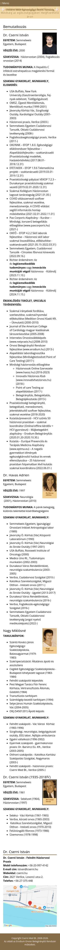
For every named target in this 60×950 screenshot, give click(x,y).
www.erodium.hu (34, 349)
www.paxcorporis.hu (36, 225)
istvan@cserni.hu (28, 869)
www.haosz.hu (25, 372)
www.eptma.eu (19, 449)
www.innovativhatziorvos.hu (33, 380)
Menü (4, 3)
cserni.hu (22, 873)
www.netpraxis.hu (21, 341)
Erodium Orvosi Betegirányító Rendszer (36, 941)
